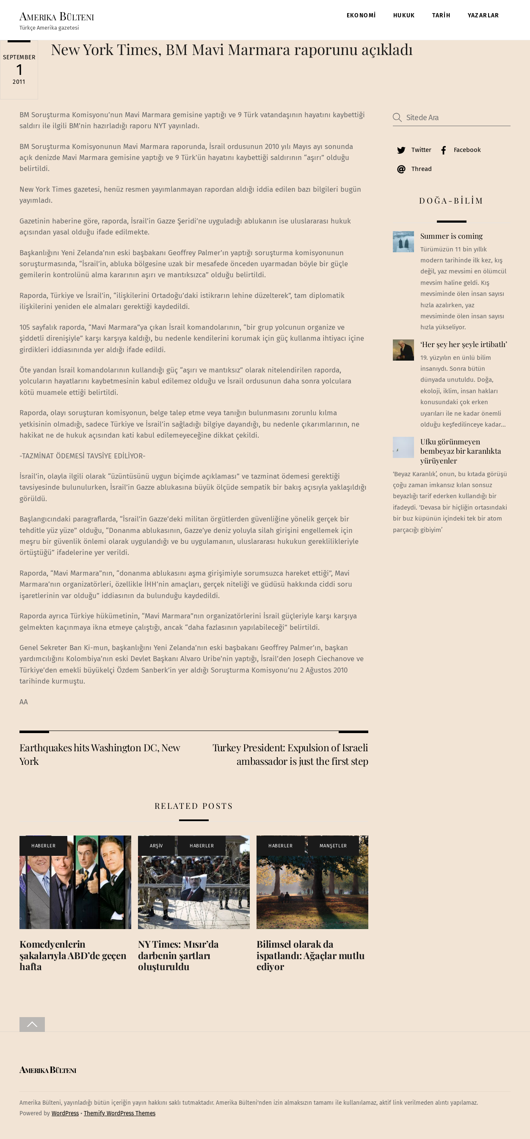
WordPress (65, 1113)
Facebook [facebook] (458, 150)
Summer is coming (451, 235)
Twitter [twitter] (412, 150)
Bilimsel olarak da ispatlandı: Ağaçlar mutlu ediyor (310, 955)
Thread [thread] (412, 169)
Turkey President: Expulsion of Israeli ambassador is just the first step (290, 754)
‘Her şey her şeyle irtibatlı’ (463, 344)
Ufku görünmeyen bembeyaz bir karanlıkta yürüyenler (460, 451)
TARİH (441, 15)
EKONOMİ (361, 15)
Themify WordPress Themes (119, 1113)
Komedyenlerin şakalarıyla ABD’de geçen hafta (73, 955)
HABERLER (43, 846)
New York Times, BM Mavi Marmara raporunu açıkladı (232, 49)
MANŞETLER (333, 846)
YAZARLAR (484, 15)
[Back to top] (32, 1024)
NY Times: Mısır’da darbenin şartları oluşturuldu (178, 955)
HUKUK (404, 15)
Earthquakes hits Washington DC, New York (99, 754)
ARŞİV (156, 846)
